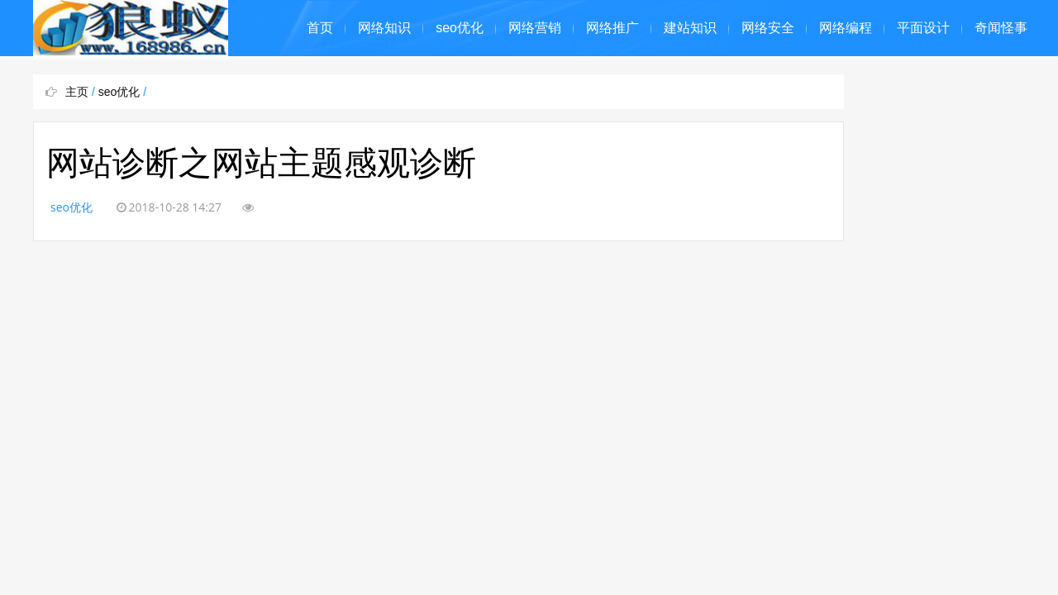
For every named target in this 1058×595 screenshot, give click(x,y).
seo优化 (460, 28)
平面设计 (923, 28)
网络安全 (767, 28)
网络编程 (845, 28)
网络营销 (534, 28)
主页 (76, 91)
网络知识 (384, 28)
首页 (320, 28)
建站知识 (690, 28)
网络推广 (612, 28)
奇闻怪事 (1001, 28)
